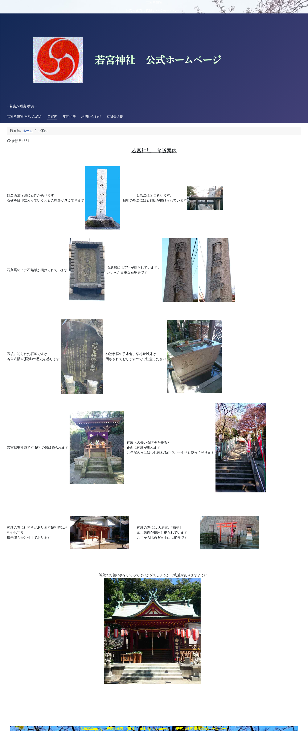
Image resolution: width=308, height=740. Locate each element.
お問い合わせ (91, 116)
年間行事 (69, 116)
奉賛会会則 (115, 116)
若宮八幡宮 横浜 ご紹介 (24, 116)
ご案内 (52, 116)
